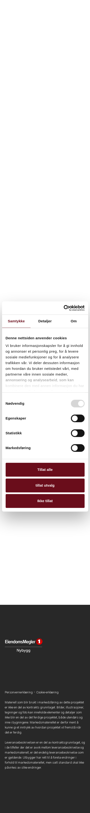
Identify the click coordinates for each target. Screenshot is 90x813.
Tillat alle (45, 470)
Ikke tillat (45, 501)
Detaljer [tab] (45, 321)
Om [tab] (74, 321)
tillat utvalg (45, 485)
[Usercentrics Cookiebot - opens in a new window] (64, 308)
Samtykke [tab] (16, 321)
